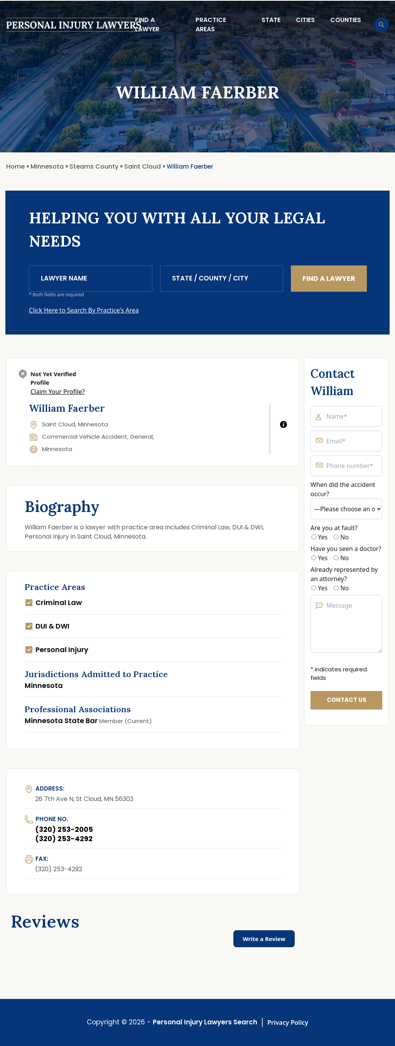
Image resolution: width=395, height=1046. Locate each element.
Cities (305, 19)
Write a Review (264, 939)
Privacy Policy (287, 1022)
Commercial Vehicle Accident (84, 437)
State (271, 19)
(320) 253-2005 (64, 829)
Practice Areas (211, 24)
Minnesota (57, 449)
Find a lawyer (147, 24)
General (141, 437)
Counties (345, 19)
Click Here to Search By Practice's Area (84, 310)
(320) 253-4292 (64, 838)
